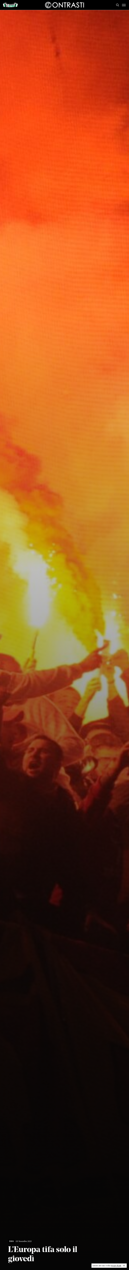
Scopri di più (116, 1265)
